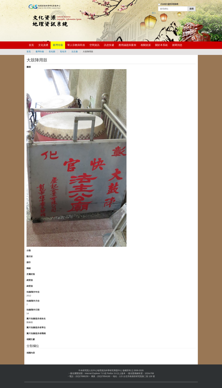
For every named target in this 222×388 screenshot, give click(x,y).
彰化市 (63, 51)
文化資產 (43, 45)
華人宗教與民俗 (76, 45)
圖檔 (29, 67)
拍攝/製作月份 (33, 301)
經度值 (30, 280)
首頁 (31, 45)
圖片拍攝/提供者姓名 (36, 318)
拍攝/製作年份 (33, 292)
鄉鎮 (29, 268)
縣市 (29, 262)
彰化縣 (52, 51)
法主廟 (74, 51)
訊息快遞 (109, 45)
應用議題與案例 (127, 45)
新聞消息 (177, 45)
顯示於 (30, 256)
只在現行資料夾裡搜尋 (169, 4)
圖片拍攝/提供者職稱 (36, 333)
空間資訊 (94, 45)
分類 (29, 250)
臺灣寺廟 (58, 45)
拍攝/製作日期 (33, 310)
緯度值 (30, 286)
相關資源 (146, 45)
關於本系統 (161, 45)
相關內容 (31, 353)
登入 (154, 13)
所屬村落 (31, 274)
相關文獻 (31, 339)
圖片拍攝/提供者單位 (36, 327)
